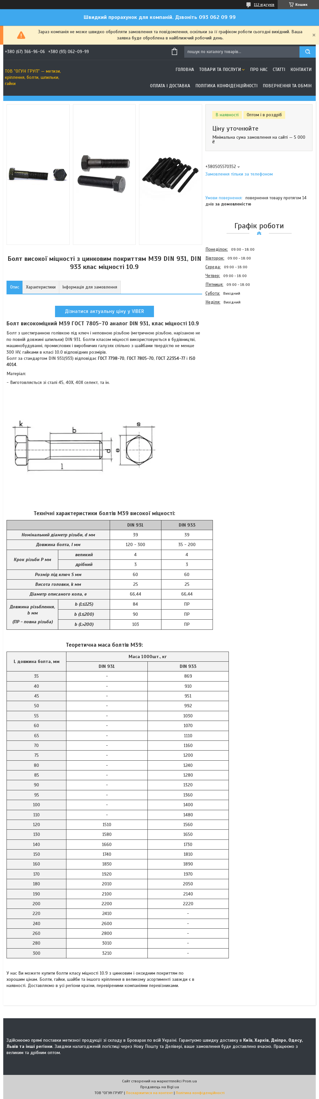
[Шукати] (307, 52)
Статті (279, 69)
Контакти (301, 69)
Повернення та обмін (287, 86)
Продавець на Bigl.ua (159, 1087)
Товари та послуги (220, 69)
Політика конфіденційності (226, 86)
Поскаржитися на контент (149, 1093)
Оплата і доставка (170, 86)
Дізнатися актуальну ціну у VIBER (104, 311)
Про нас (259, 69)
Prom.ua (190, 1081)
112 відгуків (264, 4)
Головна (184, 69)
